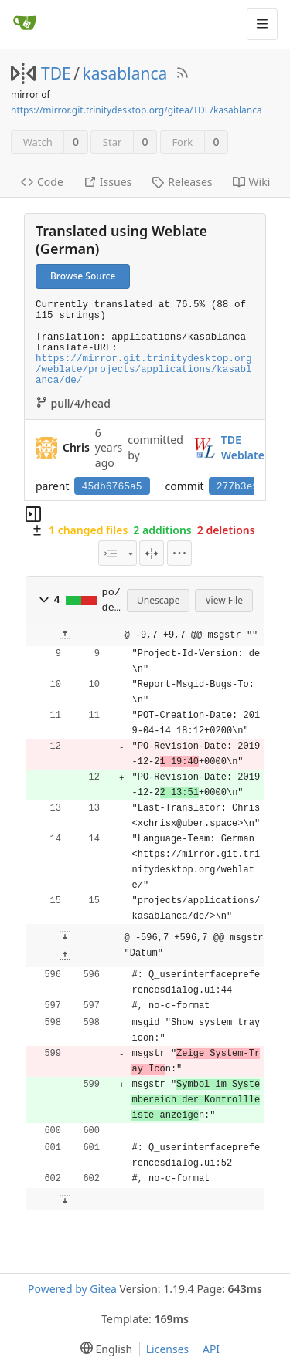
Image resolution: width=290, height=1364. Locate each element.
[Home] (24, 24)
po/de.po (111, 601)
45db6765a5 (112, 486)
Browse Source (82, 276)
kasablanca (125, 73)
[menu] (179, 553)
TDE (56, 73)
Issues (107, 181)
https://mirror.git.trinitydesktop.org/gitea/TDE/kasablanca (136, 110)
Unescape (158, 600)
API (211, 1349)
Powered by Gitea (72, 1288)
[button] (44, 600)
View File (224, 600)
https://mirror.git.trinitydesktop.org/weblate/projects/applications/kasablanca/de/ (144, 370)
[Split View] (151, 553)
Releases (182, 181)
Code (42, 181)
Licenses (167, 1349)
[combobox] (117, 553)
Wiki (252, 181)
